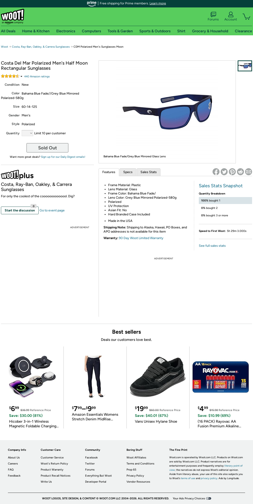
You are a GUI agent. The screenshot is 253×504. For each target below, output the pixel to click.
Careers (13, 463)
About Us (14, 457)
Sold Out (47, 148)
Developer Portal (95, 481)
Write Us (46, 481)
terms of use (188, 478)
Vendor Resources (138, 481)
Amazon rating (37, 76)
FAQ (10, 469)
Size (16, 107)
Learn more (158, 3)
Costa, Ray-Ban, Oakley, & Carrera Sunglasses (41, 46)
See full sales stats (212, 246)
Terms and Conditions (140, 463)
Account (230, 16)
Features (108, 172)
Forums (213, 16)
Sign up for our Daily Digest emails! (63, 156)
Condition (12, 85)
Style (16, 124)
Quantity (13, 133)
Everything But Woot (98, 475)
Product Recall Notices (55, 475)
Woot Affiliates (136, 457)
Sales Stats (148, 172)
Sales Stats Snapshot (221, 185)
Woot (4, 46)
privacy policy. (209, 478)
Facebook (91, 457)
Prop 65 (131, 469)
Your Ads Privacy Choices (189, 498)
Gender (14, 115)
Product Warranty (52, 469)
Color (16, 93)
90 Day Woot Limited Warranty (141, 238)
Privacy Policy (135, 475)
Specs (128, 172)
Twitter (90, 463)
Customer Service (52, 457)
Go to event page (52, 210)
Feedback (14, 475)
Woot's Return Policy (54, 463)
